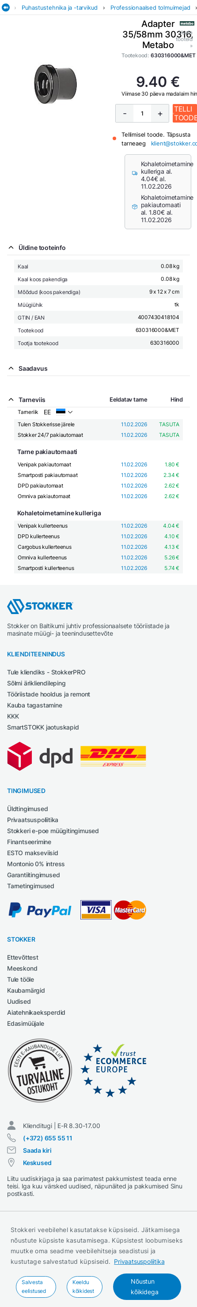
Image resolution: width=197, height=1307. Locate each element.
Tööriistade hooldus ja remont (48, 694)
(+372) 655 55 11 (47, 1138)
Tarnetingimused (30, 886)
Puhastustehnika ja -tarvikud (60, 7)
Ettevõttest (22, 957)
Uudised (19, 1001)
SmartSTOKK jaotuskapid (43, 727)
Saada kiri (37, 1150)
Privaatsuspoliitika (139, 1261)
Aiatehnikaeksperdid (36, 1012)
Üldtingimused (27, 808)
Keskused (37, 1162)
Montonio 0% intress (36, 864)
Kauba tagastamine (34, 705)
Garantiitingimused (33, 875)
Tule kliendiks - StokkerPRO (46, 672)
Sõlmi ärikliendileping (36, 683)
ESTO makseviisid (32, 852)
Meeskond (22, 968)
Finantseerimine (29, 841)
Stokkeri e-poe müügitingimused (53, 830)
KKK (13, 716)
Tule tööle (20, 979)
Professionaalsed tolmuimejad (150, 7)
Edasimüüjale (25, 1023)
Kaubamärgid (26, 990)
